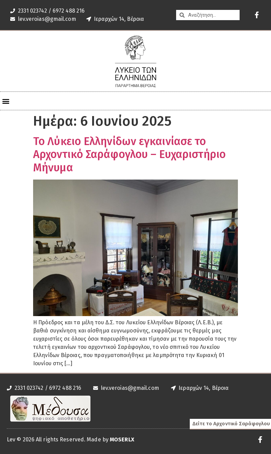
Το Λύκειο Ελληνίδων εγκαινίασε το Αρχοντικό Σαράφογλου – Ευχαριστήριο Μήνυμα (129, 154)
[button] (5, 101)
